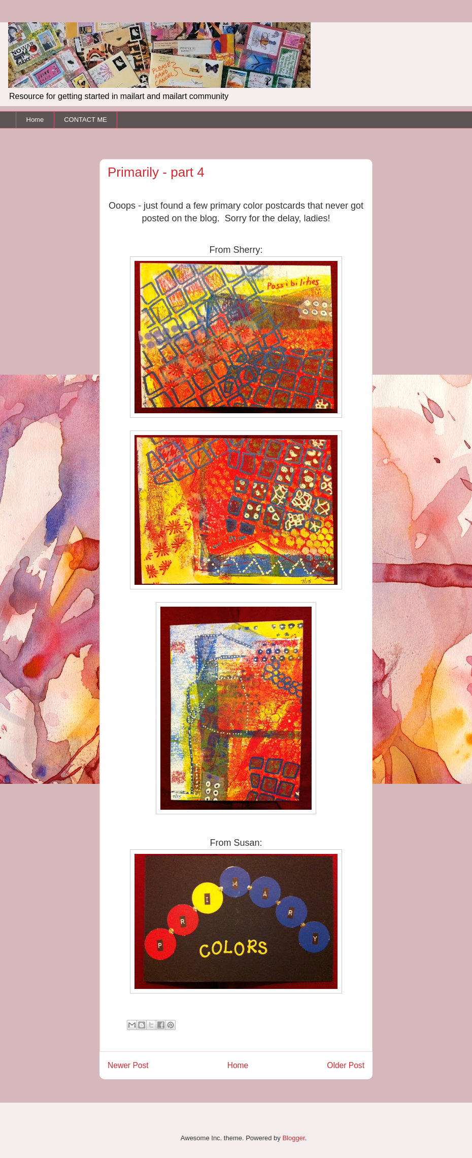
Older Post (345, 1065)
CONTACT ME (85, 119)
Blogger (293, 1138)
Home (35, 119)
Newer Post (128, 1065)
